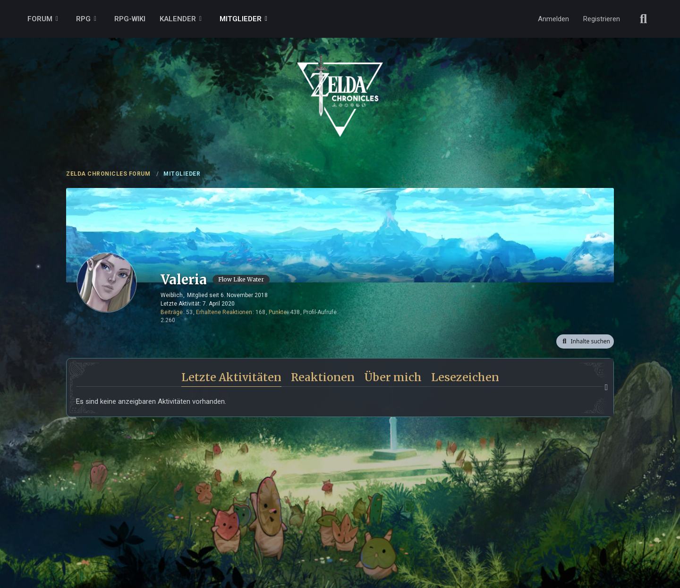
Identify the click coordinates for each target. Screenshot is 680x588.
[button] (585, 341)
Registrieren (601, 19)
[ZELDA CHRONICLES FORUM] (340, 85)
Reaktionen (323, 377)
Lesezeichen (465, 377)
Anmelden (553, 19)
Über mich (393, 377)
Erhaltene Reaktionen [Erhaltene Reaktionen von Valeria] (224, 312)
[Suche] (643, 19)
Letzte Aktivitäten (231, 377)
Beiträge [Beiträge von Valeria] (172, 312)
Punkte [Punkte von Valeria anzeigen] (278, 312)
